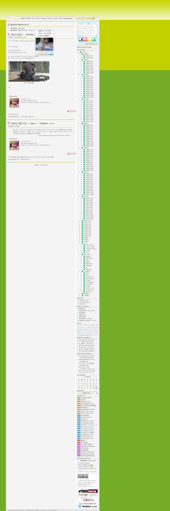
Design (88, 256)
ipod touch (85, 333)
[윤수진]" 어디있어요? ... (86, 427)
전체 (84, 52)
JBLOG (81, 400)
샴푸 (87, 329)
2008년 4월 (89, 131)
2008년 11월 (90, 144)
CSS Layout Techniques (85, 446)
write (96, 43)
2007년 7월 (90, 112)
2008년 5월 (89, 132)
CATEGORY (81, 50)
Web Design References (86, 455)
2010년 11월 (90, 192)
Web (88, 260)
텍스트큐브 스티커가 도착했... (87, 370)
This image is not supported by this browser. (52, 8)
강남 (78, 325)
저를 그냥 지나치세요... (85, 413)
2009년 (87, 147)
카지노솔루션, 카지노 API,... (87, 340)
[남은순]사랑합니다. (84, 417)
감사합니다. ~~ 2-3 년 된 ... (86, 347)
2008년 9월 (89, 140)
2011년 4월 (89, 204)
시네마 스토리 (90, 247)
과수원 (93, 331)
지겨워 (47, 157)
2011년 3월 (89, 202)
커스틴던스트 (86, 325)
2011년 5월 (89, 205)
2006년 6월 (89, 86)
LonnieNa (44, 135)
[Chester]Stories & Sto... (86, 403)
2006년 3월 (90, 80)
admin (93, 43)
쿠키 (92, 329)
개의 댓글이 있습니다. (27, 116)
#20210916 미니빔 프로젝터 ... (87, 310)
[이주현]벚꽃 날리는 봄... (86, 428)
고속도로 (93, 327)
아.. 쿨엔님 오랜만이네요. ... (87, 341)
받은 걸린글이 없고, (14, 116)
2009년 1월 (89, 149)
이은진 (94, 333)
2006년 (87, 74)
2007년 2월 (90, 102)
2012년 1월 (88, 220)
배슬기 (96, 329)
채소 (80, 333)
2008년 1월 (89, 125)
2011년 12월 (90, 219)
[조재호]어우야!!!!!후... (85, 436)
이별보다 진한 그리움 (85, 411)
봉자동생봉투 (90, 282)
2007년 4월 (90, 106)
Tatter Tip (89, 263)
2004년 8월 (90, 58)
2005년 (87, 59)
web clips (89, 269)
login (90, 43)
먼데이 (28, 157)
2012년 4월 (88, 226)
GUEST (55, 18)
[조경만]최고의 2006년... (86, 432)
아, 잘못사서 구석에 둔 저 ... (87, 343)
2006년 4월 (90, 82)
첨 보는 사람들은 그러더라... (87, 349)
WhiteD (81, 440)
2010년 (87, 172)
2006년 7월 (90, 87)
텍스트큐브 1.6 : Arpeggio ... (87, 363)
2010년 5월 (89, 181)
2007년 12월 (90, 121)
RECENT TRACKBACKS (85, 353)
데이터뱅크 (88, 254)
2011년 (87, 196)
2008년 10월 (90, 142)
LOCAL (37, 18)
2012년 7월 (88, 232)
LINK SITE (81, 395)
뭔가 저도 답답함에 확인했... (87, 345)
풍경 (88, 275)
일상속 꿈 (89, 292)
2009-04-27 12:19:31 (66, 129)
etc (87, 267)
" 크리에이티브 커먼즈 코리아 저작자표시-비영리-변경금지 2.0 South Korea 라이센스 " (87, 482)
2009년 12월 (90, 170)
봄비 (84, 327)
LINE (60, 18)
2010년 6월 (89, 183)
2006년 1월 (90, 76)
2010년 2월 (89, 175)
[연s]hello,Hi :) (83, 407)
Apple (88, 262)
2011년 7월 (89, 209)
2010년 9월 (89, 189)
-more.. (90, 47)
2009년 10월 (90, 166)
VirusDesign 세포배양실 (85, 454)
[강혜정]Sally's (83, 415)
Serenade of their (84, 401)
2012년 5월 (88, 228)
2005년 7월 (89, 63)
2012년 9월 (88, 235)
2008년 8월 (89, 138)
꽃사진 (82, 331)
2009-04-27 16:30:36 (34, 133)
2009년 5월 (89, 157)
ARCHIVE (81, 390)
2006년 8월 (90, 89)
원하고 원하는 (90, 245)
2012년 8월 (88, 233)
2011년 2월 (89, 200)
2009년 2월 (89, 151)
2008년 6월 (89, 134)
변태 (91, 335)
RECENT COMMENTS (84, 337)
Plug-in (83, 335)
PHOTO (28, 18)
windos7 (22, 157)
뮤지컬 (89, 331)
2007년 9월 (89, 116)
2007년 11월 (90, 119)
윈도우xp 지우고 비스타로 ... (87, 355)
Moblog (86, 293)
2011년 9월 (89, 213)
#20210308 (82, 316)
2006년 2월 (90, 78)
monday (14, 157)
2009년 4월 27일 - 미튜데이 (26, 30)
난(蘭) (88, 286)
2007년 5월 (89, 108)
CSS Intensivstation (84, 444)
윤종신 (93, 325)
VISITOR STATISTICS (84, 458)
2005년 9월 (89, 67)
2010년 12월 (90, 194)
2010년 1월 (89, 174)
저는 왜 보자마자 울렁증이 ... (87, 351)
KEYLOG (43, 18)
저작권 (95, 335)
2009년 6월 (89, 159)
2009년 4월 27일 (53, 135)
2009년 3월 (89, 153)
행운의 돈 (80, 327)
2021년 (86, 241)
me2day (87, 295)
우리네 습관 (90, 277)
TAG (32, 18)
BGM (78, 331)
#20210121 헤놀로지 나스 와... (87, 320)
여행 (88, 273)
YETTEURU (82, 442)
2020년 (86, 239)
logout (86, 43)
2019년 (86, 237)
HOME (23, 18)
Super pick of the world (85, 452)
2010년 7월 (89, 185)
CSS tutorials (82, 448)
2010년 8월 (89, 187)
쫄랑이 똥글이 (90, 278)
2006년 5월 (90, 84)
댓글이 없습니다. (25, 159)
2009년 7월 (89, 160)
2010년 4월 (89, 179)
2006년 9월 (90, 91)
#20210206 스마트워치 (85, 318)
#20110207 (21, 28)
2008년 (87, 123)
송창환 (90, 333)
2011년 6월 (89, 207)
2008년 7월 (89, 136)
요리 (84, 329)
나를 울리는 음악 (91, 248)
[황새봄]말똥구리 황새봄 (86, 409)
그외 (87, 252)
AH (13, 114)
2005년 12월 (90, 72)
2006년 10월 (90, 93)
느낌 (86, 243)
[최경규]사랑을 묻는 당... (86, 438)
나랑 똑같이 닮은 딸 (84, 302)
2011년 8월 (89, 211)
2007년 (87, 99)
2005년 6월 (89, 61)
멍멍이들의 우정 (83, 300)
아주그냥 (37, 157)
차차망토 (89, 280)
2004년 (87, 54)
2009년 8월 (89, 162)
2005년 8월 (89, 65)
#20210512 (82, 312)
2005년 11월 (90, 71)
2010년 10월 (90, 190)
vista (18, 157)
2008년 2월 (89, 127)
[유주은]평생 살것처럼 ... (86, 423)
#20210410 (82, 314)
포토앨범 (87, 271)
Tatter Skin (89, 258)
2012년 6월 (88, 230)
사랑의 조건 (82, 304)
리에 (96, 325)
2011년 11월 (90, 217)
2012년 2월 (88, 222)
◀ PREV (37, 165)
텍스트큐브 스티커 (84, 367)
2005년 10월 (90, 69)
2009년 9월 (89, 164)
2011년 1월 (90, 198)
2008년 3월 (89, 129)
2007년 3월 (89, 104)
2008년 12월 (90, 146)
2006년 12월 (90, 97)
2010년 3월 (89, 177)
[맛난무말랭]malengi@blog (86, 405)
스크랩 (88, 250)
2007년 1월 (90, 101)
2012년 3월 (88, 224)
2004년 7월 (90, 56)
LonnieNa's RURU (84, 398)
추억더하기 (90, 284)
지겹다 (52, 157)
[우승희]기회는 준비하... (85, 421)
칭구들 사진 (90, 290)
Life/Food (89, 265)
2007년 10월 (90, 117)
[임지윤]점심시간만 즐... (85, 430)
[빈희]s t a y (82, 419)
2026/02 (87, 377)
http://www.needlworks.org (28, 100)
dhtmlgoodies (83, 450)
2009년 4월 (89, 155)
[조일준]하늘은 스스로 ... (86, 434)
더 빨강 (88, 327)
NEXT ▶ (45, 165)
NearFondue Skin (67, 18)
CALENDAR (81, 375)
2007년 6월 (89, 110)
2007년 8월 (89, 114)
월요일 (16, 114)
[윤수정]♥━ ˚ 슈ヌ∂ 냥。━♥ (87, 425)
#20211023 (82, 308)
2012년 (88, 335)
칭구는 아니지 (90, 288)
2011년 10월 (90, 215)
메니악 (32, 157)
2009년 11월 (90, 168)
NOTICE (49, 18)
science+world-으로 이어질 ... (87, 359)
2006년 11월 (90, 95)
